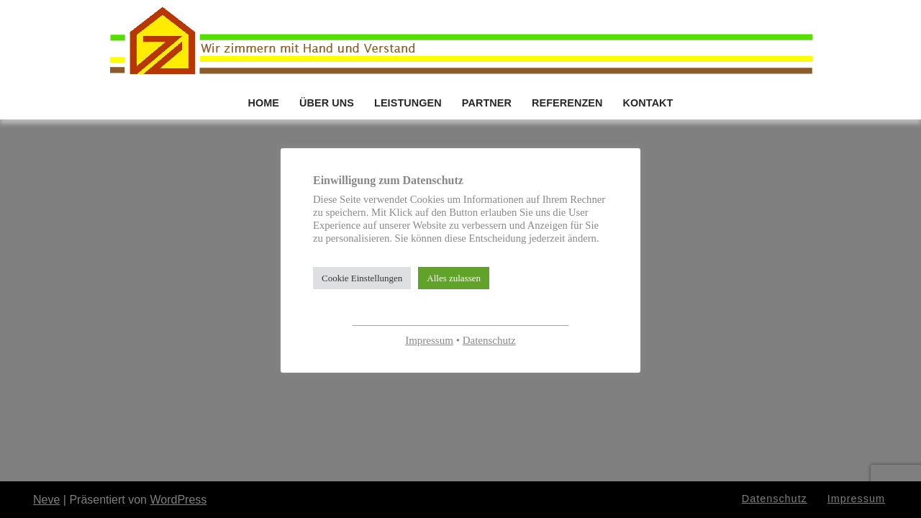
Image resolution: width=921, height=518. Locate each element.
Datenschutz (489, 340)
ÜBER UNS (326, 103)
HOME (263, 103)
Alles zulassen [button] (454, 278)
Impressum (429, 340)
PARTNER (487, 103)
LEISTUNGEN (408, 103)
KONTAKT (648, 103)
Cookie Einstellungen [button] (362, 278)
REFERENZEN (567, 103)
